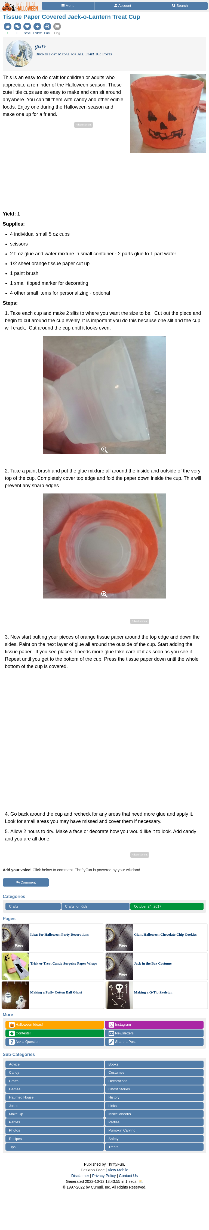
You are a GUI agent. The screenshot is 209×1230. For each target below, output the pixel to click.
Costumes (117, 1072)
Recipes (15, 1139)
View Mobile (118, 1170)
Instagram (120, 1025)
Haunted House (21, 1097)
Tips (12, 1147)
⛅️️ (141, 1181)
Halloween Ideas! (26, 1025)
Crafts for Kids (76, 906)
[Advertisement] (48, 167)
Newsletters (121, 1033)
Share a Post (122, 1042)
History (114, 1097)
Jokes (13, 1106)
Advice (14, 1064)
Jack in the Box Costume (153, 963)
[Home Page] (20, 3)
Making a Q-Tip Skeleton (153, 992)
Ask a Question (24, 1042)
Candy (14, 1072)
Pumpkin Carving (122, 1130)
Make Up (16, 1114)
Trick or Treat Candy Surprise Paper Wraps (63, 963)
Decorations (118, 1081)
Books (113, 1064)
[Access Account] (123, 6)
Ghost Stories (119, 1089)
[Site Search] (180, 6)
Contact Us (128, 1176)
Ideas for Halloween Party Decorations (59, 934)
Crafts (14, 906)
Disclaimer (80, 1176)
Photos (14, 1130)
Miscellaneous (120, 1114)
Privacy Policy (104, 1176)
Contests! (20, 1033)
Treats (113, 1147)
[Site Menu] (68, 6)
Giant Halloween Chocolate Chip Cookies (165, 934)
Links (113, 1106)
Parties (14, 1122)
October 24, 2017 (147, 906)
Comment (26, 882)
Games (14, 1089)
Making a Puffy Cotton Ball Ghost (56, 992)
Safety (114, 1139)
